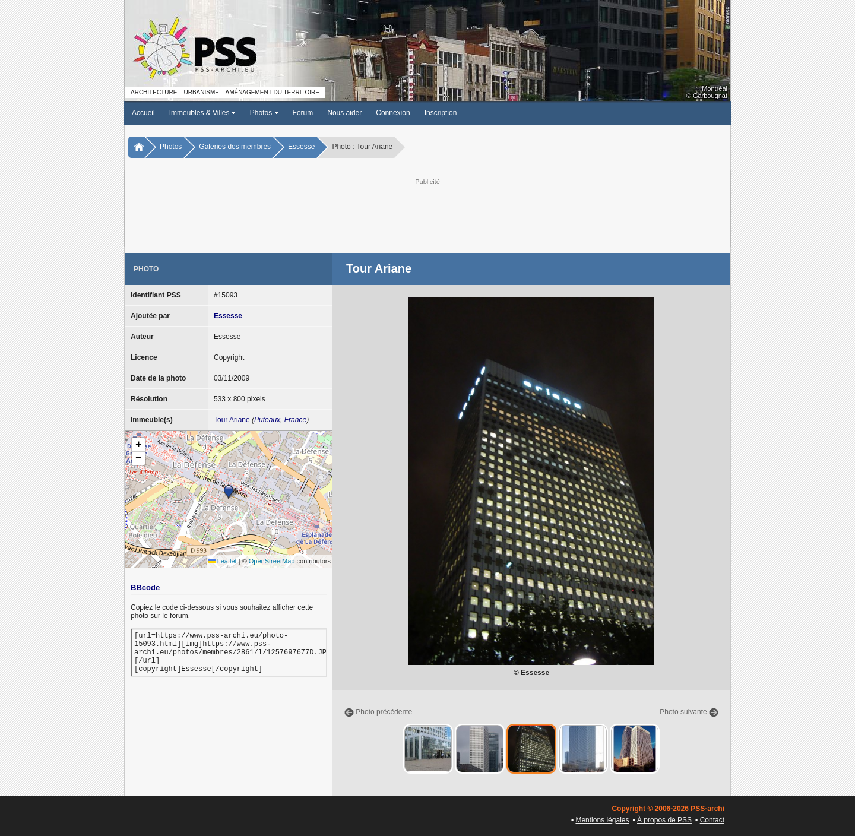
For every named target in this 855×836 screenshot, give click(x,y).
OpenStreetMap (272, 561)
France (295, 420)
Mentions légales (602, 820)
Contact (712, 820)
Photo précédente (384, 712)
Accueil (143, 113)
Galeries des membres (235, 146)
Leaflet (222, 561)
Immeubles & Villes (202, 113)
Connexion (393, 113)
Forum (303, 113)
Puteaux (267, 420)
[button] (228, 492)
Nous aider (344, 113)
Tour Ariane (232, 420)
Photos (264, 113)
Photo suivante (683, 712)
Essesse (301, 146)
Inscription (441, 113)
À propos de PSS (664, 820)
